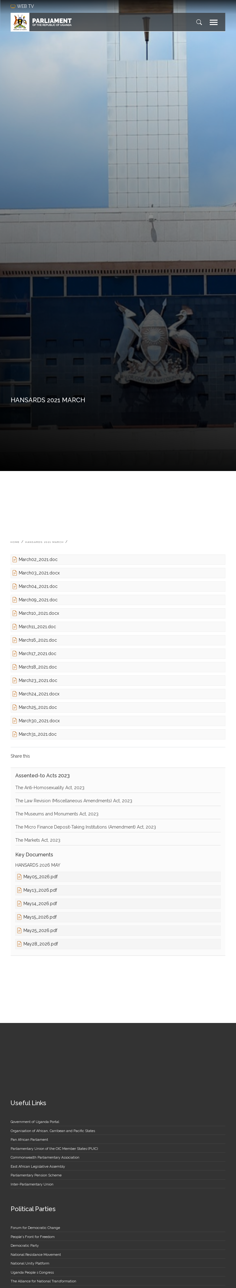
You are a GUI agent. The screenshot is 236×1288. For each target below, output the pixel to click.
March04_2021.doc (38, 586)
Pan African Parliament (29, 1140)
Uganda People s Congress (32, 1272)
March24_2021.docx (39, 693)
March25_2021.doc (38, 707)
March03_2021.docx (39, 572)
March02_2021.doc (38, 559)
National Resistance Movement (36, 1255)
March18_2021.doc (38, 666)
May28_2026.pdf (40, 943)
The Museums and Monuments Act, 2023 (56, 813)
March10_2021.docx (39, 613)
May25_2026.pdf (40, 930)
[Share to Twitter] (49, 756)
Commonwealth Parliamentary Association (45, 1157)
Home (15, 542)
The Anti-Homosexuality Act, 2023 (49, 787)
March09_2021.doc (38, 599)
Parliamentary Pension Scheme (36, 1175)
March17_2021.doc (37, 653)
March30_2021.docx (39, 720)
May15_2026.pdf (40, 917)
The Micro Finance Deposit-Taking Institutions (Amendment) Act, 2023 (85, 826)
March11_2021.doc (37, 626)
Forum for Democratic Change (35, 1228)
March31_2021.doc (38, 734)
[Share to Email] (69, 756)
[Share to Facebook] (38, 756)
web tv (23, 6)
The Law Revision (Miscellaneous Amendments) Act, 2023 (73, 800)
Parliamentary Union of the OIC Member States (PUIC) (54, 1149)
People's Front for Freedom (33, 1237)
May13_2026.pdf (40, 890)
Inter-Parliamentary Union (32, 1184)
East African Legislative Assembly (38, 1167)
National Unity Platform (30, 1263)
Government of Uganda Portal (35, 1122)
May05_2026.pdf (40, 876)
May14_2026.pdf (40, 903)
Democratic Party (25, 1246)
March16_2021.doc (38, 640)
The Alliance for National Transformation (43, 1281)
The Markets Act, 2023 (37, 840)
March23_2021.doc (38, 680)
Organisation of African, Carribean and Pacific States (53, 1131)
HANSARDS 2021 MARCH (44, 542)
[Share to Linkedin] (59, 756)
